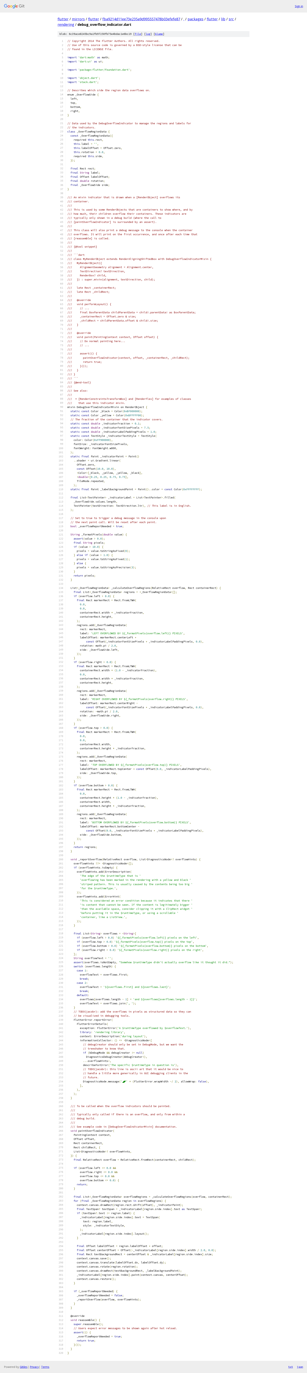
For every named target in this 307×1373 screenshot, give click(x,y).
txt (290, 1366)
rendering (66, 24)
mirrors (78, 19)
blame (159, 34)
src (231, 19)
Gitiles (23, 1367)
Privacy (34, 1367)
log (148, 34)
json (300, 1366)
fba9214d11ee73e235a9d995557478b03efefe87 (141, 19)
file (138, 34)
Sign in (299, 6)
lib (223, 19)
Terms (45, 1367)
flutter (63, 19)
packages (195, 19)
